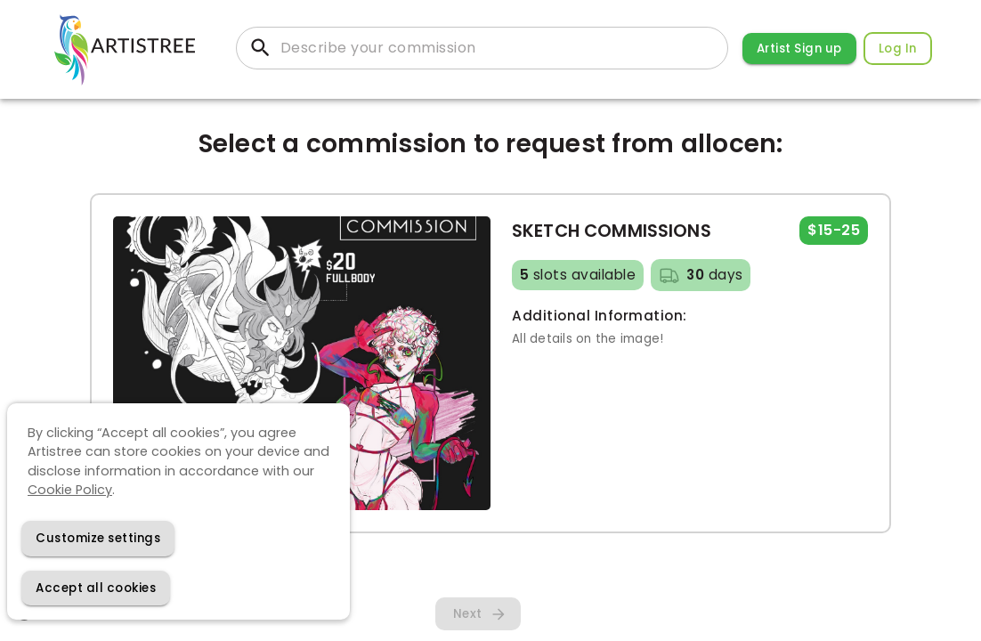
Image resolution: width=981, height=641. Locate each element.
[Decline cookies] (97, 538)
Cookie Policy (70, 490)
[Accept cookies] (95, 588)
